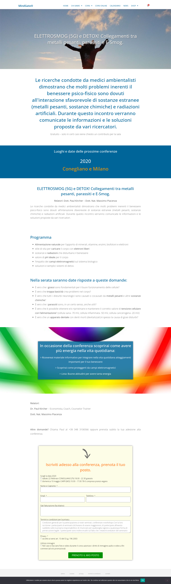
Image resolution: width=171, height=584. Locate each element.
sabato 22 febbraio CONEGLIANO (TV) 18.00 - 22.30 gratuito (67, 478)
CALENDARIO (115, 6)
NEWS (125, 6)
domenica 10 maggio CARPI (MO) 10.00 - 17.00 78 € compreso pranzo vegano (74, 481)
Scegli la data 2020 (48, 476)
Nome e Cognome (48, 486)
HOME (65, 6)
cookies (72, 574)
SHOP (134, 6)
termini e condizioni (94, 574)
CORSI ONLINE (101, 6)
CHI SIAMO (76, 6)
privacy (81, 574)
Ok (143, 580)
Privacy (43, 536)
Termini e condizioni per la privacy (54, 519)
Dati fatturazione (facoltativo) (52, 506)
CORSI (88, 6)
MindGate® (25, 5)
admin (63, 574)
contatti (107, 574)
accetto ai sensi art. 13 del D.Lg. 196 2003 (59, 538)
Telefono (90, 496)
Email (42, 496)
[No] (167, 580)
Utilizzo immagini (47, 543)
